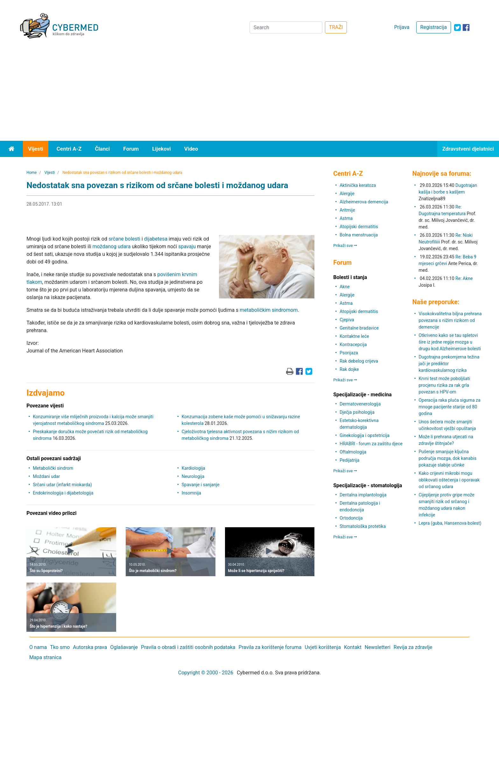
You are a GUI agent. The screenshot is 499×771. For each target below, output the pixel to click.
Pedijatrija (349, 460)
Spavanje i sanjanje (201, 484)
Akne (344, 286)
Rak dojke (349, 369)
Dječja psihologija (357, 412)
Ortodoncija (351, 518)
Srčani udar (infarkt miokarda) (62, 484)
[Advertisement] (249, 93)
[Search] (286, 27)
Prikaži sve (345, 245)
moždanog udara (112, 246)
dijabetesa (156, 239)
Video (191, 149)
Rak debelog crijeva (359, 361)
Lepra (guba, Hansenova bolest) (449, 523)
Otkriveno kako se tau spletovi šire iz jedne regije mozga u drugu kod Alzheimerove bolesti (449, 342)
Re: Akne (464, 278)
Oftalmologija (353, 451)
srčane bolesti (124, 239)
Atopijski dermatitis (359, 226)
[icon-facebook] (466, 27)
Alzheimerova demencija (364, 201)
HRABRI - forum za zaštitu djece (371, 443)
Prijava (401, 27)
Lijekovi (161, 149)
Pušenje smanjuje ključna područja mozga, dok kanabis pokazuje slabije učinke (447, 458)
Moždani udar (46, 476)
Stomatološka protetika (363, 526)
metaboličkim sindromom (269, 310)
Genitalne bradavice (359, 328)
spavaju (187, 246)
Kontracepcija (353, 344)
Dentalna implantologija (363, 494)
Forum (131, 149)
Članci (102, 149)
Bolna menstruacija (359, 234)
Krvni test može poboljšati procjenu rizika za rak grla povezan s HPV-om (444, 385)
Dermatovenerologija (360, 403)
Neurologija (193, 476)
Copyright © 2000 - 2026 (205, 673)
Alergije (347, 193)
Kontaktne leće (354, 336)
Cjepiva (347, 319)
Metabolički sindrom (53, 468)
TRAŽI (336, 27)
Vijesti (35, 149)
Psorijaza (349, 352)
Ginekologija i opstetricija (365, 435)
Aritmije (347, 210)
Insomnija (191, 492)
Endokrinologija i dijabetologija (63, 492)
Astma (346, 218)
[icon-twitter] (457, 27)
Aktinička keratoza (358, 185)
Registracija (433, 27)
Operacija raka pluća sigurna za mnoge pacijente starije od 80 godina (449, 407)
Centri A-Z (69, 149)
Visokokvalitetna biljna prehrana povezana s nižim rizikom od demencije (449, 320)
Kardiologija (193, 468)
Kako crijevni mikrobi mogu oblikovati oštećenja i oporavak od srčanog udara (449, 480)
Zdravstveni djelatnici (468, 149)
